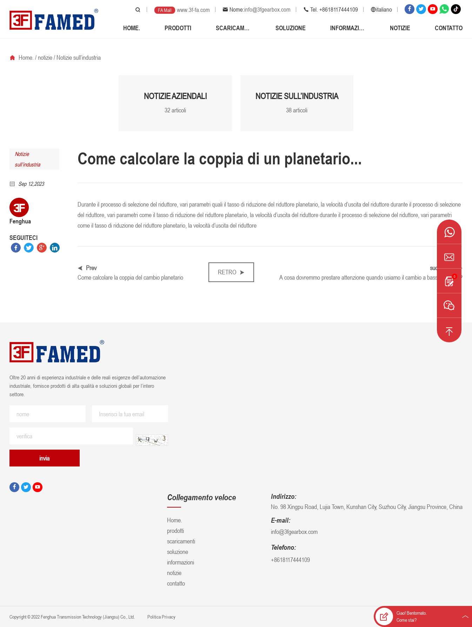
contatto (449, 28)
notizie (400, 28)
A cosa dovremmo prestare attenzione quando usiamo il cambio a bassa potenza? (371, 277)
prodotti (178, 28)
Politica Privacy (160, 617)
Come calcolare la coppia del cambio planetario (130, 277)
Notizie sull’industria (78, 57)
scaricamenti (233, 28)
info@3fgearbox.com (267, 9)
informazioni (347, 28)
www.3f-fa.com (193, 10)
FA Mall (165, 10)
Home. (131, 28)
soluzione (290, 28)
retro (231, 272)
